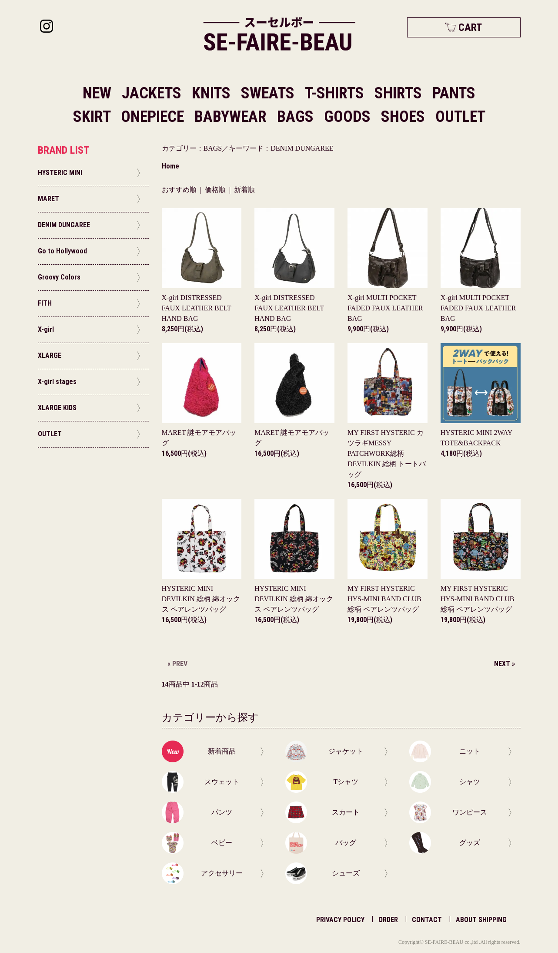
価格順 (215, 189)
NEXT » (504, 664)
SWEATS (269, 93)
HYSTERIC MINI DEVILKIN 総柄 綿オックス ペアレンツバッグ (201, 599)
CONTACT (427, 920)
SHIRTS (399, 93)
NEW (97, 93)
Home (170, 166)
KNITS (213, 93)
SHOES (404, 117)
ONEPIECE (154, 117)
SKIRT (93, 117)
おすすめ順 (179, 189)
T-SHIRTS (336, 93)
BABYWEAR (232, 117)
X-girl (196, 308)
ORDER (388, 920)
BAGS (297, 117)
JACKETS (153, 93)
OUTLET (460, 117)
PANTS (453, 93)
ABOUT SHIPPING (481, 920)
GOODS (349, 117)
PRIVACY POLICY (340, 920)
